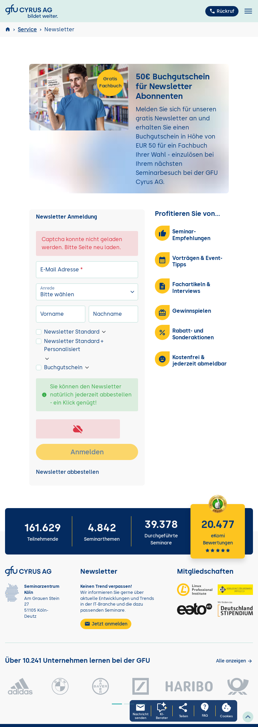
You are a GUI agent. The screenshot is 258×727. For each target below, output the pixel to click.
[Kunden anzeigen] (234, 661)
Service (27, 29)
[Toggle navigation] (248, 11)
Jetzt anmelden (105, 624)
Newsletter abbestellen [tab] (67, 472)
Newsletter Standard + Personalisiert (73, 345)
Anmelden (87, 452)
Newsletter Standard (71, 332)
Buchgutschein (63, 367)
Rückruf (221, 11)
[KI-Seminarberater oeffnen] (162, 711)
